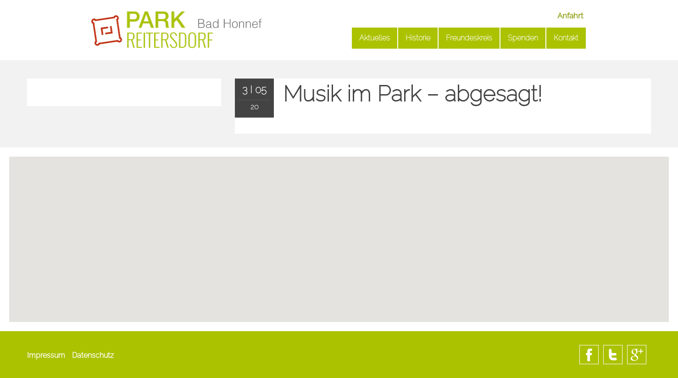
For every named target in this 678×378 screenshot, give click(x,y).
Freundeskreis (469, 38)
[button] (339, 273)
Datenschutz (93, 355)
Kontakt (566, 38)
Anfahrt (570, 15)
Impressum (46, 355)
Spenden (523, 38)
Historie (418, 38)
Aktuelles (374, 38)
